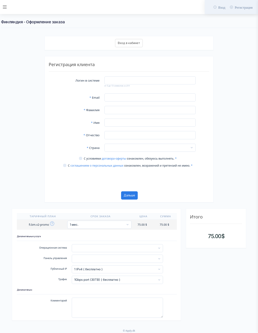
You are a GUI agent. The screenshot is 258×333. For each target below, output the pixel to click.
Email (94, 97)
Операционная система (53, 247)
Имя (95, 123)
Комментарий (59, 300)
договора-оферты (114, 158)
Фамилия (91, 110)
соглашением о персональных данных (96, 165)
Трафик (62, 279)
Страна (93, 148)
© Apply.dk (129, 330)
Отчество (91, 135)
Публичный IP (59, 268)
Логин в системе (87, 80)
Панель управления (55, 258)
